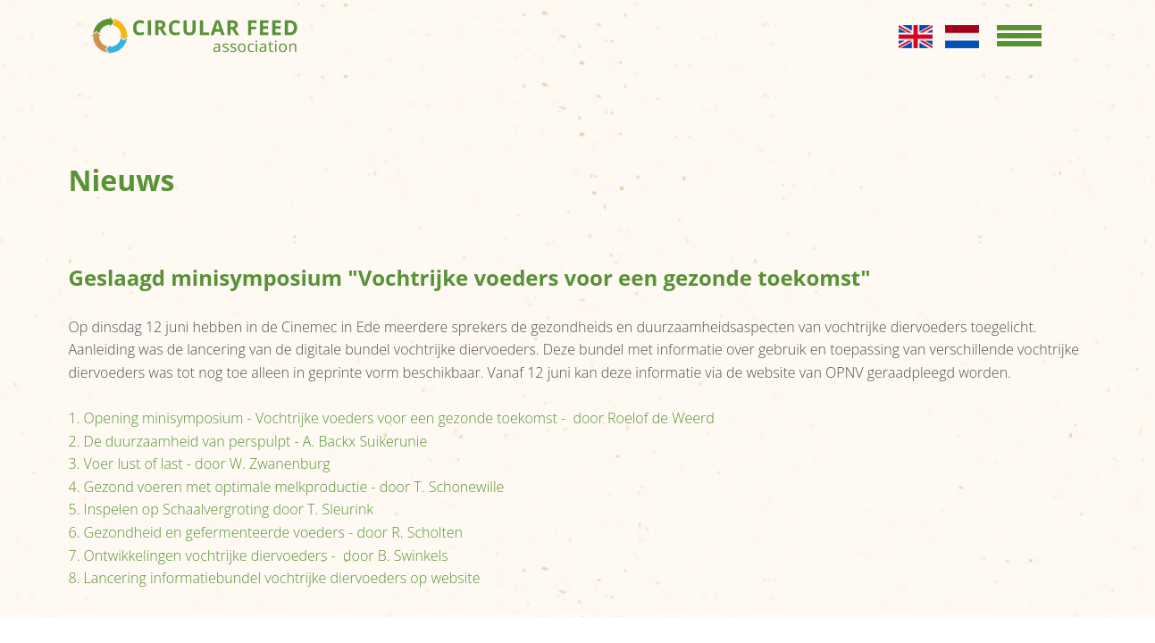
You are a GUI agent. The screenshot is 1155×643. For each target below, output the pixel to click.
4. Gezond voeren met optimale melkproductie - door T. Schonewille (287, 487)
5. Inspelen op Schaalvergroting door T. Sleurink (221, 509)
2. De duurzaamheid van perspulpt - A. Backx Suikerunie (248, 441)
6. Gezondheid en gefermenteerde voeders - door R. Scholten (266, 532)
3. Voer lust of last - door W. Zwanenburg (200, 463)
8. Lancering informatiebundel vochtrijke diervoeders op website (275, 578)
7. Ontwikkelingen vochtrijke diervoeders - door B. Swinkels (258, 555)
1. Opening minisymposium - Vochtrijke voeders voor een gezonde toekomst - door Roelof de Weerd (392, 418)
